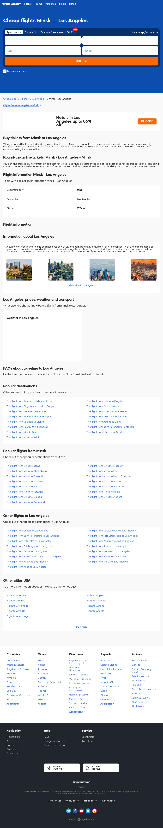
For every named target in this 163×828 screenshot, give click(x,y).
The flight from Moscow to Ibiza (23, 437)
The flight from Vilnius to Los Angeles (107, 562)
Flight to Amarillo (15, 611)
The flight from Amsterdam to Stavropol (28, 416)
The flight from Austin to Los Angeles (27, 562)
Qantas (136, 665)
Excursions (12, 749)
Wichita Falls (45, 695)
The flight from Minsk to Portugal (24, 492)
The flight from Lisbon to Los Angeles (27, 531)
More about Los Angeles (82, 285)
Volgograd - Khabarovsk (75, 688)
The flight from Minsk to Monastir (24, 481)
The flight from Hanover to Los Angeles (108, 551)
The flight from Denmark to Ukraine (26, 411)
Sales (9, 741)
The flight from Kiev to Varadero (104, 406)
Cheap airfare (11, 99)
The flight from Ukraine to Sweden (105, 432)
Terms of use (54, 801)
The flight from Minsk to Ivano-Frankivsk (108, 476)
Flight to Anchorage (17, 616)
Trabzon (42, 686)
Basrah (42, 678)
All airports (106, 704)
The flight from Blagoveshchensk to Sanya (30, 406)
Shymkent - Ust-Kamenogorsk (78, 661)
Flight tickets (13, 737)
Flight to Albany (15, 601)
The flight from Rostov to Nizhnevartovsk (29, 401)
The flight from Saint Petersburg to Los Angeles (32, 536)
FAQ (46, 737)
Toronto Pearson (109, 686)
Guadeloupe (13, 686)
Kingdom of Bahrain (17, 669)
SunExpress (138, 680)
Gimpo (104, 695)
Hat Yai (42, 691)
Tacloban (43, 669)
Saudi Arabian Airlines (144, 689)
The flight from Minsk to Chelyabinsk (26, 471)
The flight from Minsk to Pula (22, 486)
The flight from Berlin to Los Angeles (26, 551)
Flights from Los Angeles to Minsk (21, 105)
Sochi (41, 660)
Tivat (103, 678)
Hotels (10, 745)
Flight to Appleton (96, 595)
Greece (10, 673)
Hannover (106, 673)
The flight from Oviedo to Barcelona (106, 411)
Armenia (11, 678)
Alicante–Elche (108, 682)
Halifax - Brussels (78, 695)
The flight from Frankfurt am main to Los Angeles (33, 556)
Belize (9, 699)
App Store (87, 741)
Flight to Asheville (96, 601)
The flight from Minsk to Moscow (104, 466)
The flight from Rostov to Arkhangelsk (27, 427)
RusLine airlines (140, 676)
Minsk (25, 99)
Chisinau (105, 699)
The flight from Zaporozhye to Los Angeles (110, 541)
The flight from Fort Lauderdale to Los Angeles (112, 536)
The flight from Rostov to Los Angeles (107, 546)
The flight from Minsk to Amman (104, 481)
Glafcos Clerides (109, 665)
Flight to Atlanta (95, 611)
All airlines (137, 706)
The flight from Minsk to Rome (103, 492)
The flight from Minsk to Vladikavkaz (106, 486)
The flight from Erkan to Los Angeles (106, 556)
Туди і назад (14, 32)
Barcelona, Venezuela (50, 682)
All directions (76, 712)
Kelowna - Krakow (79, 683)
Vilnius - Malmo (77, 707)
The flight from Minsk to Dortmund (25, 502)
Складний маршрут (52, 32)
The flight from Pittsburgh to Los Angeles (29, 546)
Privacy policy (72, 801)
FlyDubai (136, 685)
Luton (103, 691)
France (10, 682)
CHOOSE (147, 121)
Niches (41, 665)
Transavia (137, 693)
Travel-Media (13, 753)
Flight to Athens (95, 606)
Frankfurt (105, 660)
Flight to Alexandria (17, 606)
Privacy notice (107, 801)
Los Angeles (39, 99)
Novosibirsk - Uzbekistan (76, 668)
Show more (81, 627)
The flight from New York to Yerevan (106, 416)
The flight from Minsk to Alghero (104, 497)
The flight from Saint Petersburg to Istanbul (110, 427)
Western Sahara (15, 665)
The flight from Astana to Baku (103, 422)
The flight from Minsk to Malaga (24, 497)
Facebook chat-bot (55, 745)
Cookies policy (89, 801)
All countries (13, 704)
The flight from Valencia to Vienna (25, 422)
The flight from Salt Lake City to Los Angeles (111, 531)
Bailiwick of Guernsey (18, 695)
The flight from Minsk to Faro (102, 471)
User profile (88, 737)
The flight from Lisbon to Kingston (105, 401)
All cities (42, 704)
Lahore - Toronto (78, 675)
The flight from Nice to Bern (21, 432)
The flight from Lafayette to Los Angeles (28, 541)
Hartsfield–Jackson (111, 669)
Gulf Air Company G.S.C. (141, 670)
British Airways (140, 660)
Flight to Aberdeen (16, 595)
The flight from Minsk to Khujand (24, 476)
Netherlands (13, 660)
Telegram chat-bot (54, 741)
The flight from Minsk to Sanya (23, 466)
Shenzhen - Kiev (78, 703)
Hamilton (43, 673)
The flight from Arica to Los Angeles (26, 567)
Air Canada (138, 702)
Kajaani (42, 699)
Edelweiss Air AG (141, 698)
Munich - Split (76, 699)
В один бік (31, 32)
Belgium (11, 691)
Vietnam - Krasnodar (80, 679)
